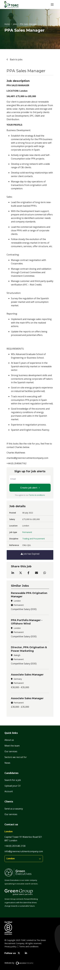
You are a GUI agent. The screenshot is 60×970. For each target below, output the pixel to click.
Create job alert (28, 487)
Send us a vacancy (14, 808)
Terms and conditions (28, 946)
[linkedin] (26, 953)
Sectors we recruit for (16, 757)
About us (9, 739)
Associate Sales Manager (27, 674)
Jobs (15, 24)
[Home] (11, 4)
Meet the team (12, 745)
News (7, 762)
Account (9, 791)
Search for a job (13, 780)
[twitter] (19, 953)
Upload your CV (13, 785)
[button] (52, 4)
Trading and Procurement (33, 538)
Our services (11, 751)
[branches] (24, 858)
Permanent (27, 532)
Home (7, 24)
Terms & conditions (37, 495)
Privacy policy (10, 946)
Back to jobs (15, 59)
